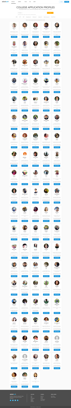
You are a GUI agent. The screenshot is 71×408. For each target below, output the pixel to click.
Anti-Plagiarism (43, 399)
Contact (42, 397)
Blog (31, 397)
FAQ (30, 1)
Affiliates (32, 400)
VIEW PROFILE (14, 36)
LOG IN (61, 1)
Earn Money (53, 396)
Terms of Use (42, 400)
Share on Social (53, 397)
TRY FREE (66, 1)
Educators (32, 401)
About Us (42, 396)
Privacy (42, 398)
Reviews (32, 399)
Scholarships (32, 398)
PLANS (26, 1)
